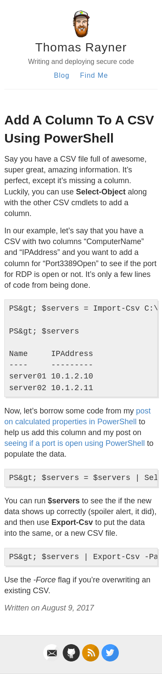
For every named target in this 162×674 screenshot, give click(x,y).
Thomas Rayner (81, 47)
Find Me (94, 75)
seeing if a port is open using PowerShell (74, 443)
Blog (62, 75)
